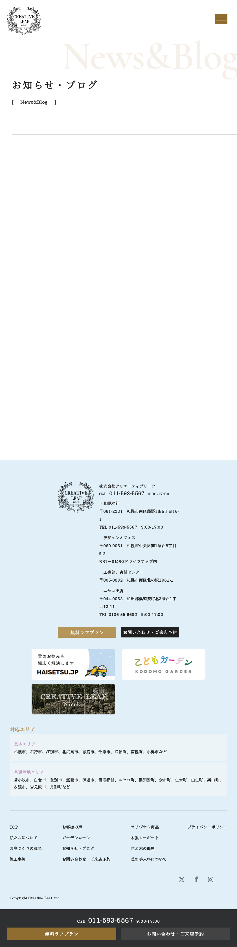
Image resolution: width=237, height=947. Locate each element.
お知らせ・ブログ (78, 849)
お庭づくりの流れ (26, 849)
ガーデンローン (76, 838)
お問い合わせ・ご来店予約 (175, 934)
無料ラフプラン (61, 934)
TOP (14, 827)
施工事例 (18, 859)
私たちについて (24, 838)
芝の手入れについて (149, 859)
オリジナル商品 (145, 827)
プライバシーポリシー (207, 827)
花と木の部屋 (143, 849)
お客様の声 (72, 827)
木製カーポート (145, 838)
